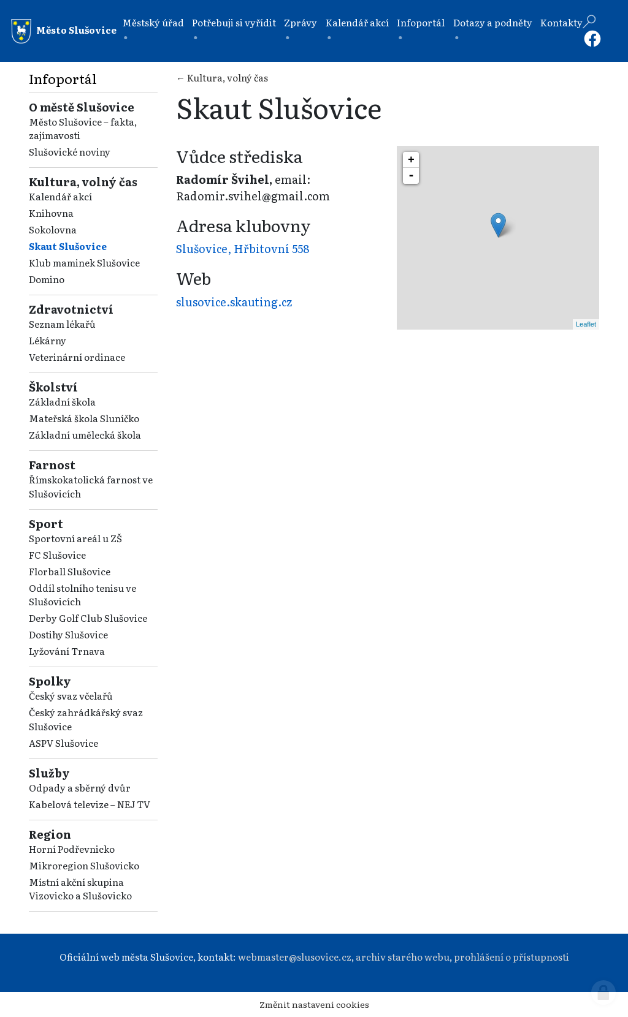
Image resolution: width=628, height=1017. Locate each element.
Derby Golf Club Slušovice (88, 618)
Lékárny (47, 340)
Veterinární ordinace (77, 357)
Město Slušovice (64, 31)
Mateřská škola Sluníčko (84, 418)
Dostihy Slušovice (68, 634)
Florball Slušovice (69, 571)
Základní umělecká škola (85, 435)
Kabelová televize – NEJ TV (89, 804)
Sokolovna (53, 229)
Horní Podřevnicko (72, 849)
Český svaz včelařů (71, 696)
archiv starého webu (403, 957)
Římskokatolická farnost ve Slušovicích (91, 486)
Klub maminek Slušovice (84, 262)
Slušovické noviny (69, 152)
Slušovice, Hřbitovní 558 (242, 248)
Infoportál (421, 22)
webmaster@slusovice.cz (294, 957)
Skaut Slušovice (68, 246)
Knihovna (51, 213)
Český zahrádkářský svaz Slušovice (86, 719)
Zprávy (300, 22)
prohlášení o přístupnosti (511, 957)
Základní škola (62, 402)
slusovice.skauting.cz (234, 301)
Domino (46, 279)
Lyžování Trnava (67, 651)
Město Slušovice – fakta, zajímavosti (83, 129)
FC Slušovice (57, 555)
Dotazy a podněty (492, 22)
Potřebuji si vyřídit (234, 22)
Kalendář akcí (357, 22)
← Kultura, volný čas (222, 77)
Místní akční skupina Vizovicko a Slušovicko (80, 889)
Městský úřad (153, 22)
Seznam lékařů (62, 324)
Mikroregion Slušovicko (84, 865)
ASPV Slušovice (63, 743)
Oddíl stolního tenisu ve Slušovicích (82, 595)
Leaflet (586, 324)
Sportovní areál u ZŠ (75, 538)
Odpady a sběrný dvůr (80, 788)
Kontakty (561, 22)
